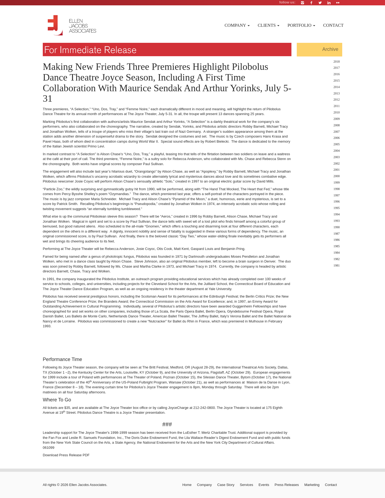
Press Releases (287, 485)
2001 (336, 170)
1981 (336, 265)
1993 (336, 221)
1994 (336, 214)
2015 (336, 80)
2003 (336, 157)
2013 (336, 93)
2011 (337, 106)
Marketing (311, 485)
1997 (336, 195)
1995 (336, 208)
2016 (336, 74)
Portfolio (301, 25)
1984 (336, 252)
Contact (333, 25)
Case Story (225, 485)
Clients (269, 25)
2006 (336, 138)
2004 (336, 151)
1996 (336, 201)
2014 (336, 87)
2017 (336, 68)
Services (246, 485)
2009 (336, 119)
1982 (336, 259)
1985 (336, 246)
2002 (336, 163)
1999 (336, 182)
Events (264, 485)
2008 (336, 125)
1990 (336, 227)
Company (237, 25)
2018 (336, 61)
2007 (336, 132)
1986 (336, 240)
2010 (336, 112)
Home (187, 485)
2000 (336, 176)
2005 (336, 144)
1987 (336, 233)
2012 (336, 99)
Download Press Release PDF (66, 455)
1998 (336, 189)
